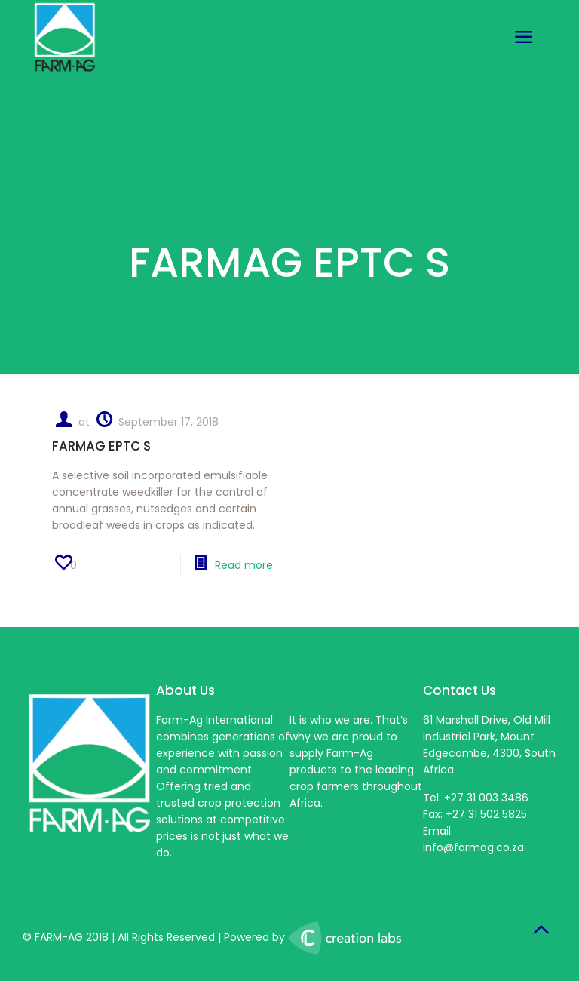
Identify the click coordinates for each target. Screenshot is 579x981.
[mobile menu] (523, 38)
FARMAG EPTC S (101, 446)
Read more (244, 565)
